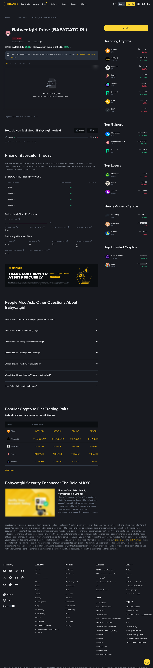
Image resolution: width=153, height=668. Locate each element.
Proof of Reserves (133, 601)
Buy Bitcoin (100, 641)
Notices (38, 624)
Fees (128, 625)
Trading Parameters (133, 637)
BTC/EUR (58, 438)
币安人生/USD (39, 445)
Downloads (39, 628)
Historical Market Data (134, 593)
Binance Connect (102, 597)
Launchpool (70, 608)
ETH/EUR (58, 453)
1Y (24, 63)
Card (67, 597)
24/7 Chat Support (133, 613)
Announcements (41, 585)
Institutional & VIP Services (106, 589)
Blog (37, 612)
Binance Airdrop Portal (134, 641)
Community (39, 616)
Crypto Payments (72, 589)
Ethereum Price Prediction (106, 633)
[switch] (12, 612)
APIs (127, 629)
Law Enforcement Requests (136, 645)
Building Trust (40, 608)
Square (74, 4)
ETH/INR (75, 453)
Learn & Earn (101, 609)
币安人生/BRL (94, 445)
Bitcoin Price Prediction (105, 629)
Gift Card (69, 605)
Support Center (132, 617)
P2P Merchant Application (106, 577)
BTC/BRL (94, 438)
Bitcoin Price (100, 617)
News (37, 589)
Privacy (38, 605)
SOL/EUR (58, 468)
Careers (38, 581)
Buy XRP (99, 649)
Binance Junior (71, 593)
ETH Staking (70, 616)
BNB (127, 585)
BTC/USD (39, 438)
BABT (68, 624)
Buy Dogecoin (101, 653)
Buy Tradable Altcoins (104, 661)
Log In (121, 4)
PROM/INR (75, 461)
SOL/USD (40, 468)
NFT (67, 620)
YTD (28, 63)
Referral (129, 581)
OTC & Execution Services (136, 589)
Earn (65, 4)
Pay (67, 585)
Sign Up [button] (126, 28)
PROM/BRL (93, 461)
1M (15, 63)
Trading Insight (131, 597)
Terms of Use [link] (119, 546)
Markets (36, 4)
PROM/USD (39, 461)
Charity (68, 632)
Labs (97, 593)
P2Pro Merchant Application (106, 581)
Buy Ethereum (101, 657)
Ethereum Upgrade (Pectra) (106, 637)
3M (20, 63)
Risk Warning (40, 620)
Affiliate (129, 577)
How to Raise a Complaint (136, 649)
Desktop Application (43, 632)
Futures (55, 4)
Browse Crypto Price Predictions (108, 625)
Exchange (69, 577)
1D (7, 63)
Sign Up (131, 4)
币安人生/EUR (57, 445)
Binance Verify (131, 633)
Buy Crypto (25, 4)
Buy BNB (99, 645)
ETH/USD (40, 453)
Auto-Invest (70, 612)
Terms (37, 601)
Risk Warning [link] (135, 546)
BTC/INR (75, 438)
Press (37, 593)
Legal (37, 597)
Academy (69, 601)
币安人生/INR (75, 445)
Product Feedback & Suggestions (139, 621)
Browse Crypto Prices (104, 613)
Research (69, 628)
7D (11, 63)
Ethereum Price (102, 621)
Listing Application (103, 585)
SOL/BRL (93, 468)
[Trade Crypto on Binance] (51, 276)
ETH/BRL (93, 453)
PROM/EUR (57, 461)
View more (9, 477)
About (37, 577)
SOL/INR (75, 468)
